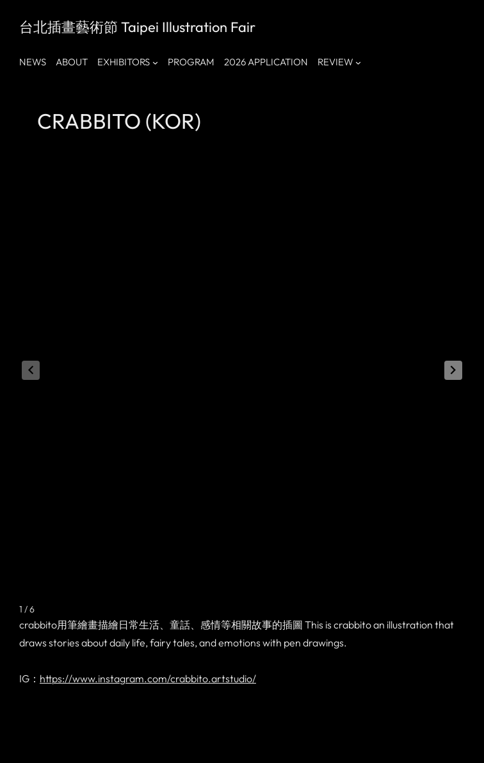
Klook (165, 737)
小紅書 (108, 737)
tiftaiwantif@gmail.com (281, 737)
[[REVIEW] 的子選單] (358, 62)
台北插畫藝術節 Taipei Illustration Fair (137, 27)
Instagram (75, 737)
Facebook (36, 737)
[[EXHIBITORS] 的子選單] (155, 62)
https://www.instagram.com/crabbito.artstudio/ (148, 601)
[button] (453, 331)
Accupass (195, 737)
